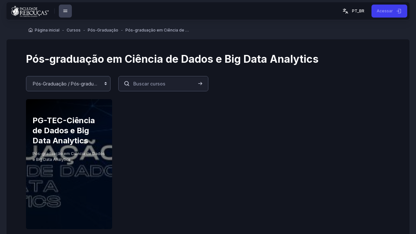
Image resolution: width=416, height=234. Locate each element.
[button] (353, 11)
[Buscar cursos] (163, 83)
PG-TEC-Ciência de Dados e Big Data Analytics (63, 130)
